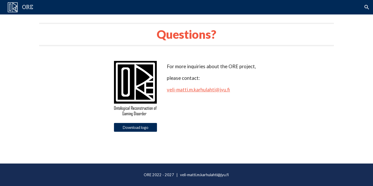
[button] (367, 7)
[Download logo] (135, 127)
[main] (186, 34)
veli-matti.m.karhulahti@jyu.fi (198, 89)
